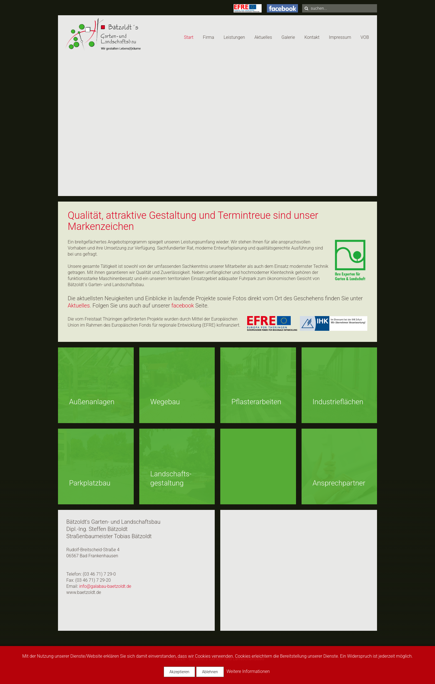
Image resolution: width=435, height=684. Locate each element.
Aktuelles (263, 37)
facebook (182, 305)
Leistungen (234, 37)
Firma (208, 37)
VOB (365, 37)
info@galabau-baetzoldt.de (105, 586)
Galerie (288, 37)
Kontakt (311, 37)
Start (188, 37)
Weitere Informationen (248, 671)
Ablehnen (210, 672)
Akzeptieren (179, 672)
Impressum (340, 37)
